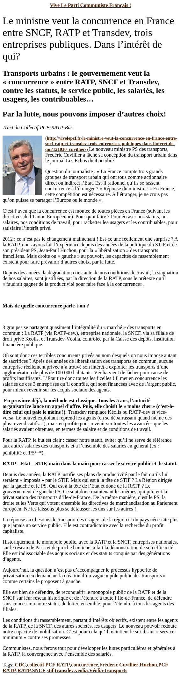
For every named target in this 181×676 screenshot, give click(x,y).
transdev (64, 670)
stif (50, 670)
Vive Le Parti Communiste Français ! (90, 5)
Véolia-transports (108, 670)
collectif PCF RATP (48, 664)
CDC (20, 664)
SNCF (39, 670)
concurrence (84, 664)
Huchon (148, 664)
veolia (81, 670)
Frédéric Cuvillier (118, 664)
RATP (24, 670)
